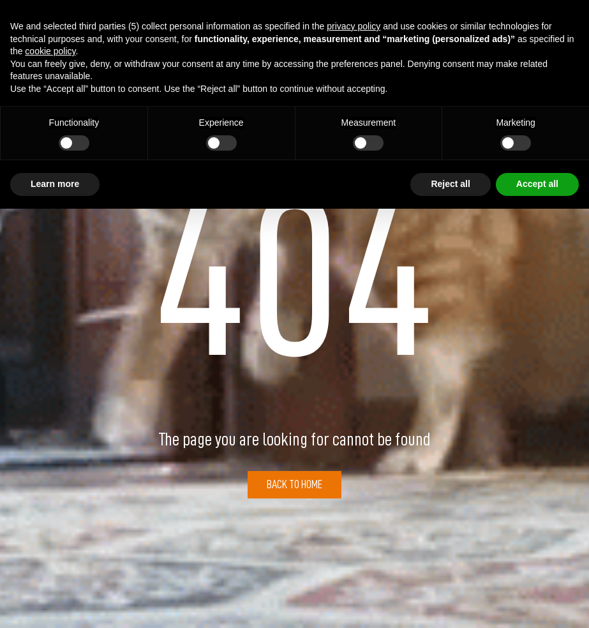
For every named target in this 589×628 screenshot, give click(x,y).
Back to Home (294, 484)
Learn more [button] (55, 184)
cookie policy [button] (50, 51)
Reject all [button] (450, 184)
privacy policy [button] (353, 26)
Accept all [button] (537, 184)
